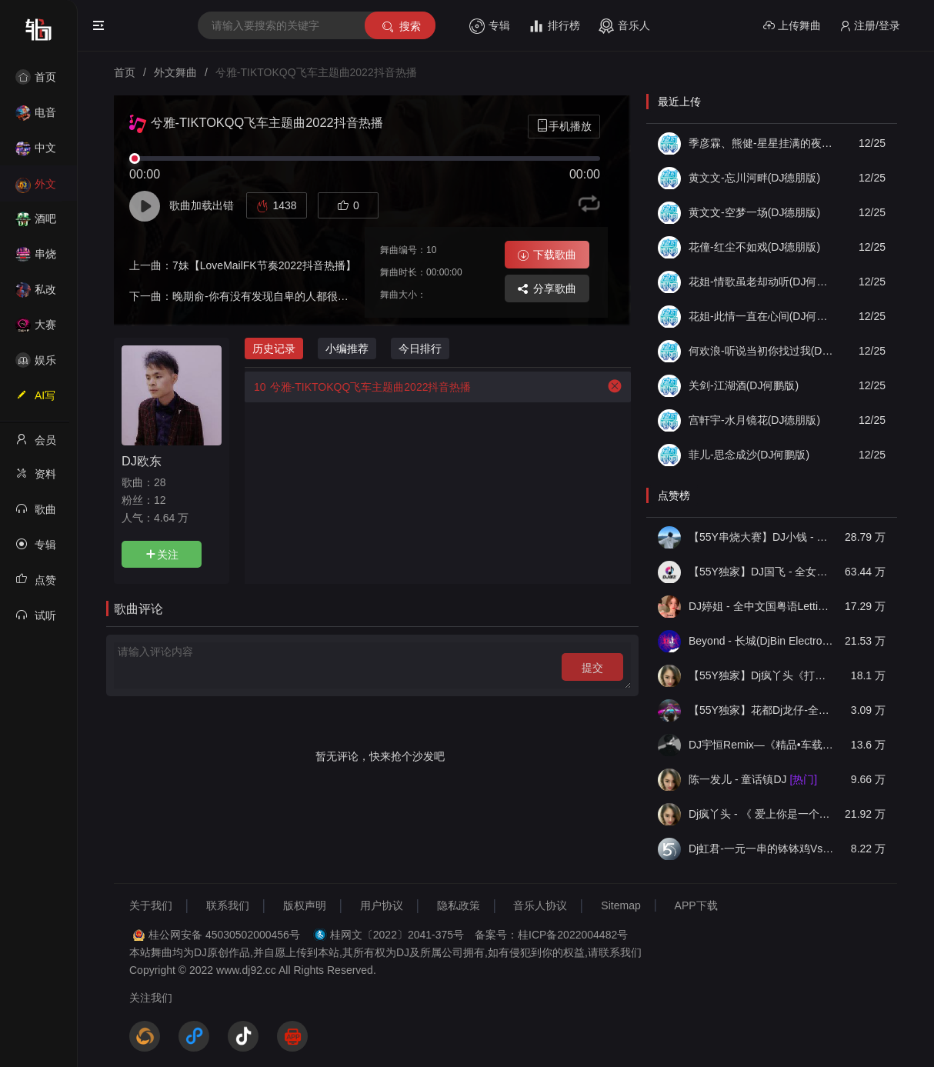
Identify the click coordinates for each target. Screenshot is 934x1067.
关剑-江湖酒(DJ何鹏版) (744, 385)
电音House (35, 117)
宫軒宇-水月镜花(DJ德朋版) (754, 420)
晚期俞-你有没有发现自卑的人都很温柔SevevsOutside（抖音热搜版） (339, 296)
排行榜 (554, 26)
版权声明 (304, 905)
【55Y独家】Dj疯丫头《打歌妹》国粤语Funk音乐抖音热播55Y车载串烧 (762, 675)
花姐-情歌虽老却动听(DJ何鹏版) (762, 281)
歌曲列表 (35, 514)
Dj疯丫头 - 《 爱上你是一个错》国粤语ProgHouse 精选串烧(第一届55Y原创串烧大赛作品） (762, 814)
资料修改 (35, 478)
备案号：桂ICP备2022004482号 (551, 935)
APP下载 (696, 905)
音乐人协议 (540, 905)
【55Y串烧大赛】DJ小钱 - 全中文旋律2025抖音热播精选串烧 (762, 537)
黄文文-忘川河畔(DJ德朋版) (754, 178)
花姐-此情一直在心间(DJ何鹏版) (762, 316)
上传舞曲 (792, 25)
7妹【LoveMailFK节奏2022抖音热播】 (264, 265)
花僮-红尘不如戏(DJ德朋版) (754, 247)
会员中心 (35, 445)
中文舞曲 (35, 152)
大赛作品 (35, 329)
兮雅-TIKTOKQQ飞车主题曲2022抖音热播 (358, 387)
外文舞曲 (35, 189)
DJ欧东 (142, 461)
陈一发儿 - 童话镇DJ (753, 779)
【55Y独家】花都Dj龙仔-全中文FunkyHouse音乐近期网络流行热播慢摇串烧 (762, 710)
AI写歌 (35, 400)
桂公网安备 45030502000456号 (224, 935)
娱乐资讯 (35, 365)
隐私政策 (458, 905)
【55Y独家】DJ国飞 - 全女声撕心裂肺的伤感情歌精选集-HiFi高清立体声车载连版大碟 (762, 571)
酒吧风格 (35, 223)
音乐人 (624, 26)
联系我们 (227, 905)
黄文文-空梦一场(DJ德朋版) (754, 212)
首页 (35, 77)
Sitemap (620, 905)
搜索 (400, 26)
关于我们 (150, 905)
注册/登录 (869, 25)
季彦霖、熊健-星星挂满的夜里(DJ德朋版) (762, 143)
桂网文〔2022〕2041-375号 (397, 935)
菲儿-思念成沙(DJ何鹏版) (749, 454)
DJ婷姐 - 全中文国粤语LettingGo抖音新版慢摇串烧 (762, 606)
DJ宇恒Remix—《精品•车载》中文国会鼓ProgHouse (762, 745)
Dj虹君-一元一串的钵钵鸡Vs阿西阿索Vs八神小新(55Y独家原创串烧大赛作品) (762, 848)
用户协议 (381, 905)
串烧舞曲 (35, 259)
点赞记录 (35, 585)
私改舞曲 (35, 294)
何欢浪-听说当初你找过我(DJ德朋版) (762, 351)
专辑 (489, 26)
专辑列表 (35, 549)
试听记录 (35, 620)
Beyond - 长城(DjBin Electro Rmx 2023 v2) (762, 641)
